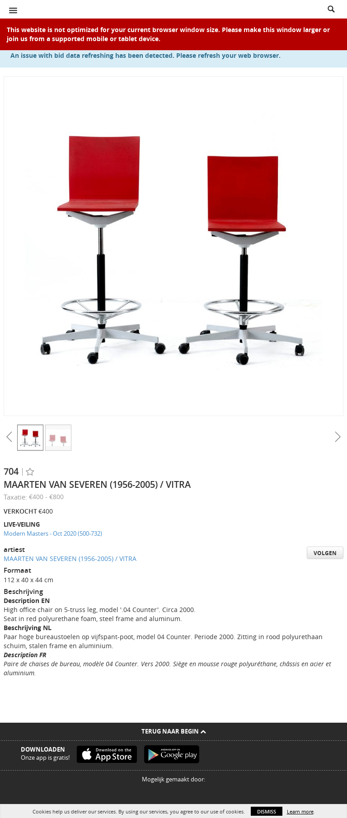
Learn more (300, 811)
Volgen (325, 553)
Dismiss (266, 811)
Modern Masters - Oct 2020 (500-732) (53, 533)
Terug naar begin (173, 731)
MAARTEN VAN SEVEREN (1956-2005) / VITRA (70, 558)
